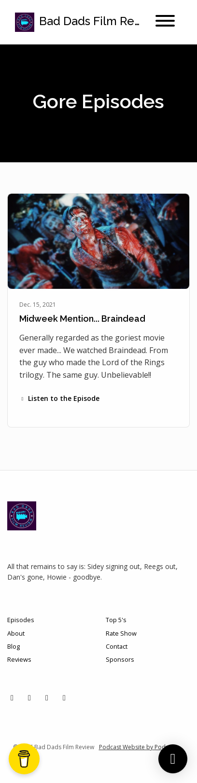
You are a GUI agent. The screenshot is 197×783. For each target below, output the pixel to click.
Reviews (19, 659)
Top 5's (116, 619)
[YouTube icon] (64, 697)
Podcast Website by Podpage (139, 747)
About (16, 633)
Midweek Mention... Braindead (82, 318)
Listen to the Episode (59, 398)
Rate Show (121, 633)
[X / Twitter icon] (12, 697)
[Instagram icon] (29, 697)
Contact (116, 646)
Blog (13, 646)
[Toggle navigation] (165, 22)
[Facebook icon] (47, 697)
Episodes (20, 619)
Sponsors (120, 659)
